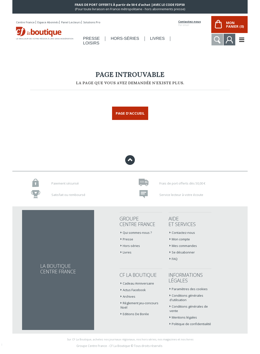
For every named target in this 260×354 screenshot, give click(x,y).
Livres (127, 252)
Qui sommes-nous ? (137, 232)
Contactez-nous (189, 21)
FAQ (175, 259)
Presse (128, 239)
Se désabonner (183, 252)
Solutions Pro (91, 22)
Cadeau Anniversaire (138, 283)
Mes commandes (184, 246)
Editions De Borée (136, 314)
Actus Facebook (134, 290)
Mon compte (181, 239)
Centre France (25, 22)
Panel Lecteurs (71, 22)
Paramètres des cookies (190, 289)
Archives (129, 296)
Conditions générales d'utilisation (186, 297)
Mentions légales (184, 317)
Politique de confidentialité (191, 324)
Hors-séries (131, 246)
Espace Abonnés (47, 22)
